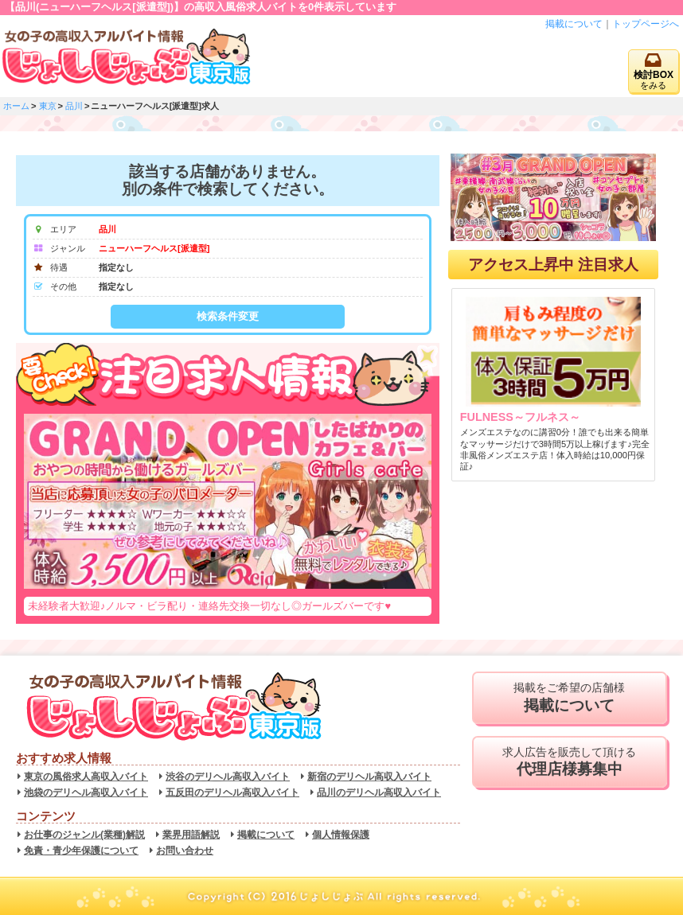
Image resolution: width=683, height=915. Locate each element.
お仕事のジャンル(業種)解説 (84, 834)
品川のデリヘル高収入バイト (379, 792)
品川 (74, 106)
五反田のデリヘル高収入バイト (232, 792)
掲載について (574, 23)
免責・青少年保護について (81, 850)
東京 (48, 106)
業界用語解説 (191, 834)
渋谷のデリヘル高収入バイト (228, 776)
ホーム (16, 106)
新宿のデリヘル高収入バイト (369, 776)
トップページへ (645, 23)
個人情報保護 (340, 834)
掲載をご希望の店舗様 (570, 697)
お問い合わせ (184, 850)
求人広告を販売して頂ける (570, 762)
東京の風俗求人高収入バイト (86, 776)
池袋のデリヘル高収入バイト (86, 792)
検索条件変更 (228, 316)
